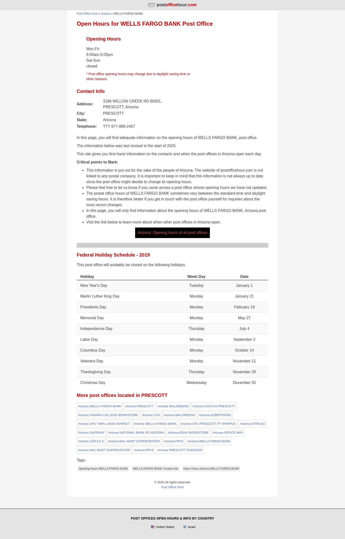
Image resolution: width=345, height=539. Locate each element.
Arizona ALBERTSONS (215, 415)
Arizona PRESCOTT (139, 406)
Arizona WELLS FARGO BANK (99, 406)
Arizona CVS (151, 415)
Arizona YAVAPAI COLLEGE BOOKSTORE (108, 415)
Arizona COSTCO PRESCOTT (214, 406)
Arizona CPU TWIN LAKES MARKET (104, 423)
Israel (189, 527)
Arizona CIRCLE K (91, 441)
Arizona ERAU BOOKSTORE (188, 432)
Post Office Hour (87, 13)
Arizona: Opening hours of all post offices (172, 233)
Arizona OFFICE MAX (228, 432)
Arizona (106, 13)
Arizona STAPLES (252, 423)
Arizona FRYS (173, 441)
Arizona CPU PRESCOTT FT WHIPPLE (208, 423)
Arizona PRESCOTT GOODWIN (180, 450)
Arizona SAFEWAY (91, 432)
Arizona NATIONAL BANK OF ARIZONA (136, 432)
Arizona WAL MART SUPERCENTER (134, 441)
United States (162, 527)
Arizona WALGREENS (173, 406)
